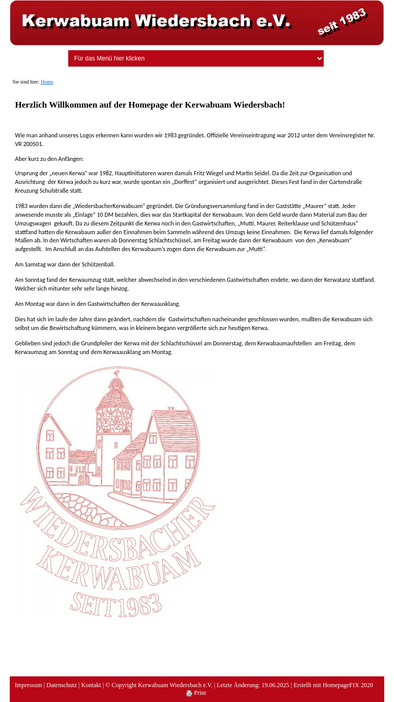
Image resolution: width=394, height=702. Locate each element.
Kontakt (91, 685)
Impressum (28, 685)
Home (47, 82)
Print (196, 692)
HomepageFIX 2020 (348, 685)
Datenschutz (62, 685)
